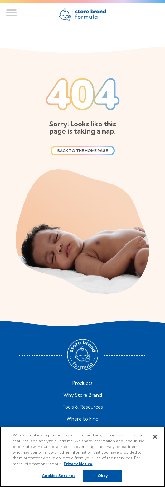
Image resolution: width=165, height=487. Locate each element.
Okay (103, 475)
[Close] (155, 437)
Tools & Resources (82, 407)
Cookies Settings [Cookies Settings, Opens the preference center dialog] (58, 475)
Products (82, 383)
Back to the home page (82, 150)
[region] (82, 457)
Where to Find (82, 419)
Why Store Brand (82, 395)
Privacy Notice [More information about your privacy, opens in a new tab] (78, 463)
